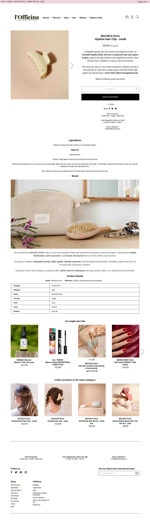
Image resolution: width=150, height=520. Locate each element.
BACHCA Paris (110, 35)
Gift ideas (14, 498)
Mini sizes (14, 493)
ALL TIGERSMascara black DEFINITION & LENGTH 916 (57, 362)
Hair (74, 18)
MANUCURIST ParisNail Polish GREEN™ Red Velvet (125, 362)
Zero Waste (15, 496)
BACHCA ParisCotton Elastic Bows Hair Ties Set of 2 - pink (125, 421)
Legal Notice (37, 487)
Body (66, 18)
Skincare (56, 18)
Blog (12, 506)
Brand (48, 280)
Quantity (109, 89)
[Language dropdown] (143, 2)
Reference (69, 280)
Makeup (83, 18)
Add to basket (110, 97)
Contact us (36, 505)
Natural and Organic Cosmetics (40, 494)
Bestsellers (14, 487)
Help (34, 490)
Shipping (36, 485)
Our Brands (15, 501)
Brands (46, 18)
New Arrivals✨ (16, 485)
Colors (13, 504)
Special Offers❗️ (17, 490)
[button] (72, 65)
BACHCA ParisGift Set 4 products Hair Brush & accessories (91, 366)
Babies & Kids (96, 18)
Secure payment (38, 497)
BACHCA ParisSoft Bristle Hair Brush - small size (91, 421)
